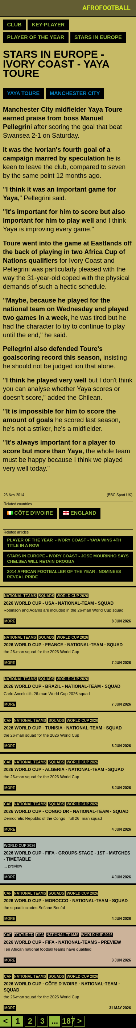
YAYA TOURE (23, 93)
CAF (8, 721)
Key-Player (48, 24)
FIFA (40, 935)
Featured (24, 935)
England (79, 513)
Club (14, 24)
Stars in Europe (98, 37)
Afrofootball (106, 8)
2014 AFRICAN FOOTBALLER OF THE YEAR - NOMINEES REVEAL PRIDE (64, 574)
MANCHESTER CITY (75, 93)
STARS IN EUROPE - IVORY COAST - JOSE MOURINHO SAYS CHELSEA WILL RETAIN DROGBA (68, 559)
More (9, 621)
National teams (20, 596)
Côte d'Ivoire (30, 513)
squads (46, 596)
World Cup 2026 (72, 596)
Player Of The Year (36, 37)
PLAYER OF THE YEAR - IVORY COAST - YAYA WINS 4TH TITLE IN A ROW (65, 543)
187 (68, 1020)
